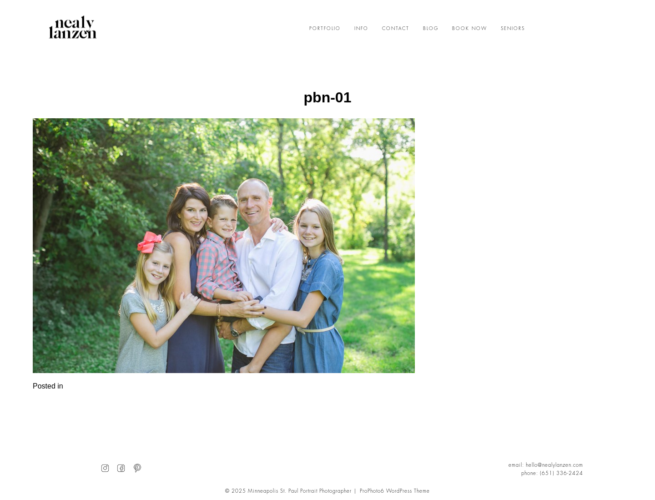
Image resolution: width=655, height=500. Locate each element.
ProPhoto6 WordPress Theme (395, 491)
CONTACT (395, 28)
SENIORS (513, 28)
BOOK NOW (469, 28)
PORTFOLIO (325, 28)
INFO (361, 28)
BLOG (430, 28)
